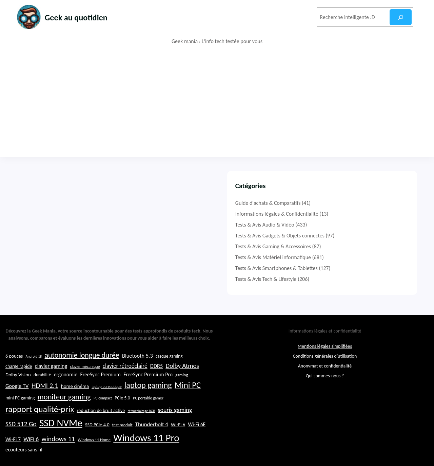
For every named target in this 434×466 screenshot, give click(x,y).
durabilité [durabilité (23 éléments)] (42, 393)
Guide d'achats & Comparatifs (340, 203)
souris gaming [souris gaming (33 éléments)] (175, 428)
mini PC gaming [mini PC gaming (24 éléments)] (20, 416)
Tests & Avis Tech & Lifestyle (338, 279)
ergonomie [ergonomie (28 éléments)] (66, 392)
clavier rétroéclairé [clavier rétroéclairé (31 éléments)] (125, 383)
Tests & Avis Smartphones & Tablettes (349, 268)
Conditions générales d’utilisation (325, 374)
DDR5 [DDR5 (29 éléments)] (156, 383)
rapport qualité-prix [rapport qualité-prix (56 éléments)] (39, 427)
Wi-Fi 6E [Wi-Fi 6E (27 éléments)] (196, 442)
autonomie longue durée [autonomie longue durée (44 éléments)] (82, 372)
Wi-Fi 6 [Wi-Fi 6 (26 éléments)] (178, 443)
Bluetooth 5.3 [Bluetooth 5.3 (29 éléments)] (137, 373)
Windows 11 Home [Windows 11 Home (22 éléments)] (94, 457)
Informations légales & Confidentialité (349, 214)
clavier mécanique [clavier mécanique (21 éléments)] (85, 384)
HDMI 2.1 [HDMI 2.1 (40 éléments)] (45, 403)
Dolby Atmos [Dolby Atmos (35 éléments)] (182, 383)
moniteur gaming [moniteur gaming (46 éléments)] (64, 414)
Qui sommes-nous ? (325, 393)
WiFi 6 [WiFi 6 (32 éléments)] (31, 457)
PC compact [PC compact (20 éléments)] (103, 416)
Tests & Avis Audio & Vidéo (337, 224)
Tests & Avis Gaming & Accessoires (345, 246)
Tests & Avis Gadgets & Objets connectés (352, 235)
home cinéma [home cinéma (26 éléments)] (75, 404)
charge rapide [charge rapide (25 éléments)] (18, 384)
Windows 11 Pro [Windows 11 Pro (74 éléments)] (146, 456)
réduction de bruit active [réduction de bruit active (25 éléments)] (101, 428)
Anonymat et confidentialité (325, 384)
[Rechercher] (401, 17)
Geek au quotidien (86, 16)
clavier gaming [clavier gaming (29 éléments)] (51, 383)
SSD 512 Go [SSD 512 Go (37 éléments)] (21, 442)
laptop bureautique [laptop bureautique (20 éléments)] (106, 404)
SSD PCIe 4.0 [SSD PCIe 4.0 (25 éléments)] (97, 443)
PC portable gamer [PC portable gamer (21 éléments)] (148, 416)
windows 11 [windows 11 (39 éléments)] (58, 457)
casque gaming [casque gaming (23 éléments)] (169, 374)
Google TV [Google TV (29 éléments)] (16, 403)
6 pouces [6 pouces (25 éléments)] (14, 374)
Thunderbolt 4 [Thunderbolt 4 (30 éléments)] (151, 442)
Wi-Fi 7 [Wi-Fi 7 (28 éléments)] (13, 457)
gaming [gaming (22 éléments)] (181, 392)
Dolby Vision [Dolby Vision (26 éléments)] (18, 393)
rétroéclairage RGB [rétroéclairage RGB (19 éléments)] (141, 429)
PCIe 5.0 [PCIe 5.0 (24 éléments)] (122, 416)
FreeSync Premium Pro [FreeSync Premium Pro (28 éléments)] (148, 392)
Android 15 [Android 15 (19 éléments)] (34, 374)
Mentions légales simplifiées (325, 364)
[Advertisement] (217, 101)
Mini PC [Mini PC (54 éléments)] (188, 403)
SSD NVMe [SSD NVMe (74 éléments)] (60, 441)
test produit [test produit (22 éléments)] (122, 442)
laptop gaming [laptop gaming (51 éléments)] (148, 403)
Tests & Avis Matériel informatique (345, 257)
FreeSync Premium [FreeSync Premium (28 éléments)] (100, 392)
